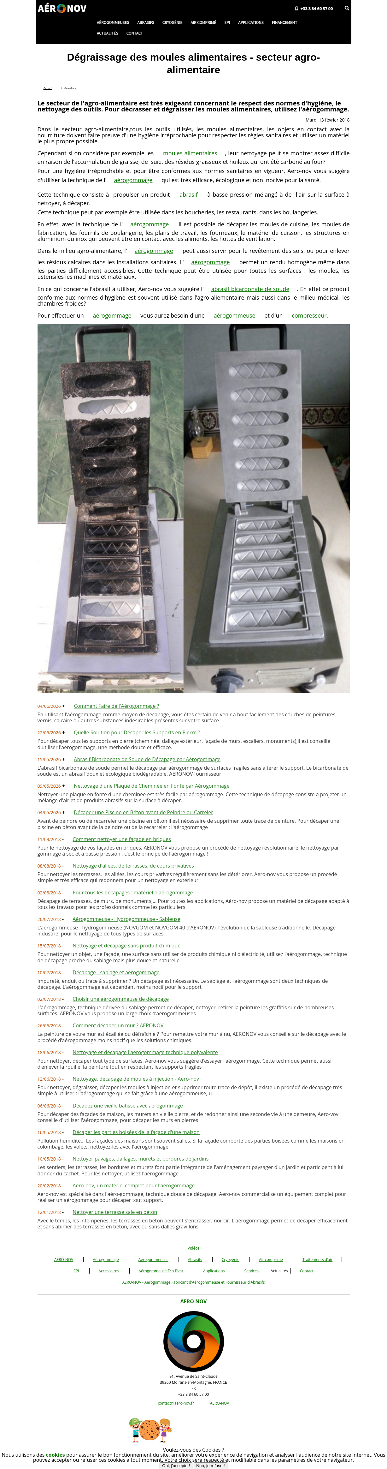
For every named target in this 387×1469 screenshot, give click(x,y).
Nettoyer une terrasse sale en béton (115, 1212)
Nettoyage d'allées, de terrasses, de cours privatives (133, 865)
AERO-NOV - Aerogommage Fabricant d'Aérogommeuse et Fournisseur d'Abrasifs (193, 1282)
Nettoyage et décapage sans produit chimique (126, 945)
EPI (76, 1271)
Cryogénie (230, 1259)
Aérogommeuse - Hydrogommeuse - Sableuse (126, 919)
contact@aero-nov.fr (176, 1403)
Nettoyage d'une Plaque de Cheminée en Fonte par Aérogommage (151, 785)
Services (251, 1271)
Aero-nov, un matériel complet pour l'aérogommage (134, 1185)
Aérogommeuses (153, 1259)
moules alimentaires (190, 153)
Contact (307, 1271)
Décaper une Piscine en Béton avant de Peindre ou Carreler (143, 812)
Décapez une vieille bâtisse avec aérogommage (128, 1105)
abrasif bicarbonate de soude (250, 289)
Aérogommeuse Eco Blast (161, 1271)
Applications (214, 1271)
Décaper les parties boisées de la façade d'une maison (136, 1132)
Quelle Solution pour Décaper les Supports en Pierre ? (137, 732)
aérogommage (133, 180)
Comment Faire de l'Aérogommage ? (116, 705)
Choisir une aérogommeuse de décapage (121, 998)
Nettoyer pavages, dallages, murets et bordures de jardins (140, 1158)
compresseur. (310, 315)
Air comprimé (271, 1259)
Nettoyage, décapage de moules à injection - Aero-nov (136, 1078)
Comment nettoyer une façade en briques (122, 839)
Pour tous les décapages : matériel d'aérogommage (133, 892)
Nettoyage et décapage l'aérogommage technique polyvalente (145, 1052)
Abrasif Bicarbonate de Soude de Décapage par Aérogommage (147, 759)
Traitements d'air (317, 1259)
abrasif (188, 194)
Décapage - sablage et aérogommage (116, 972)
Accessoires (109, 1271)
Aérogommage (106, 1259)
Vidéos (193, 1248)
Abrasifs (195, 1259)
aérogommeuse (234, 315)
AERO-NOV (63, 1259)
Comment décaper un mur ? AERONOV (118, 1025)
